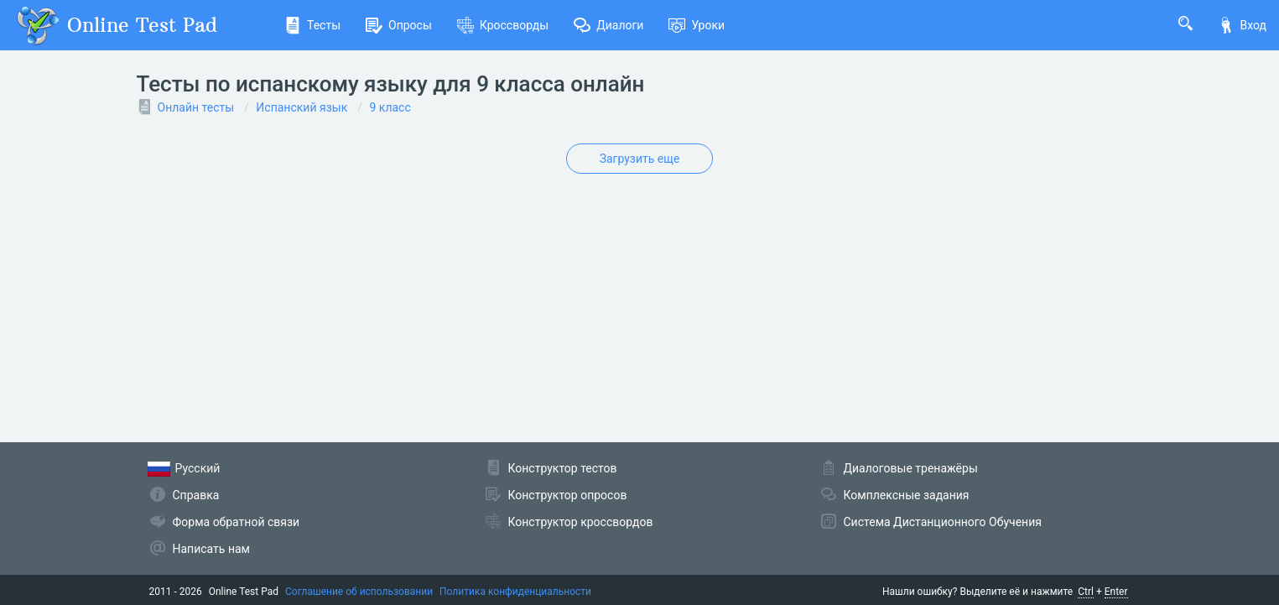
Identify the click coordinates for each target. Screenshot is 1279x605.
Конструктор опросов (567, 495)
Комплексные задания (907, 495)
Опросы (399, 25)
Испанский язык (301, 107)
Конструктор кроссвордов (580, 522)
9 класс (389, 107)
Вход (1242, 25)
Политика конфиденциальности (515, 591)
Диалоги (608, 25)
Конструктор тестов (562, 468)
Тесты (312, 25)
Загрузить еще (640, 158)
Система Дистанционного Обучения (943, 522)
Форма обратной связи (236, 522)
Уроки (696, 25)
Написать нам (211, 548)
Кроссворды (503, 25)
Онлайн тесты (196, 107)
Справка (196, 495)
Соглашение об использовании (359, 591)
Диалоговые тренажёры (911, 468)
